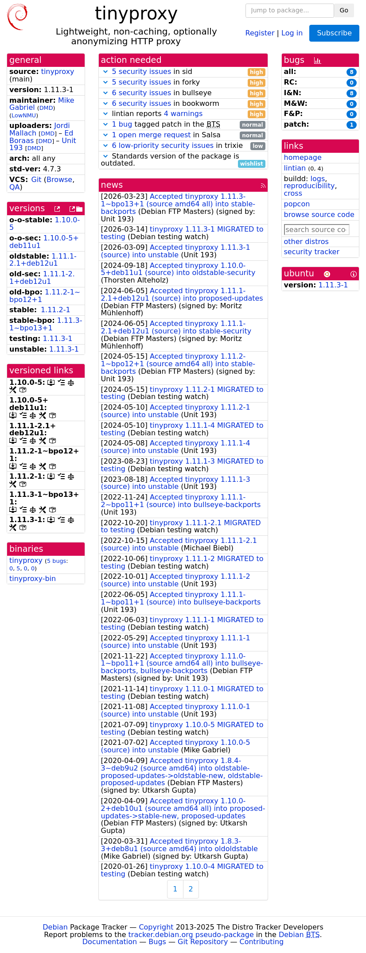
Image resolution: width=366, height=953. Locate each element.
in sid (183, 72)
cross (293, 193)
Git (36, 179)
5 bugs (56, 561)
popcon (297, 204)
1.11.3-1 (58, 338)
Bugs (157, 942)
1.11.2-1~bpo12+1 (44, 296)
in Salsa (183, 135)
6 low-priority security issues (163, 145)
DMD (46, 108)
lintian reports (183, 114)
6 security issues (141, 93)
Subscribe (334, 33)
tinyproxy (57, 71)
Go (344, 10)
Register (260, 32)
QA (14, 187)
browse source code (319, 214)
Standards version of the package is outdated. (183, 160)
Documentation (109, 942)
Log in (292, 32)
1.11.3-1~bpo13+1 (45, 324)
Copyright (156, 927)
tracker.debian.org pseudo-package (191, 934)
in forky (183, 82)
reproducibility (309, 186)
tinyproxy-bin (32, 578)
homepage (303, 157)
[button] (105, 71)
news (112, 185)
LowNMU (24, 115)
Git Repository (203, 942)
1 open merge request (151, 135)
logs (317, 178)
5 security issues (141, 71)
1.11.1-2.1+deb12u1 (43, 260)
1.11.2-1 (55, 310)
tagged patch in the (183, 124)
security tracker (312, 252)
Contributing (262, 942)
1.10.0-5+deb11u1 (44, 242)
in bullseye (183, 93)
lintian (295, 168)
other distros (306, 241)
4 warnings (183, 113)
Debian (55, 927)
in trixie (183, 146)
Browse (59, 179)
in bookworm (183, 104)
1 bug (122, 124)
